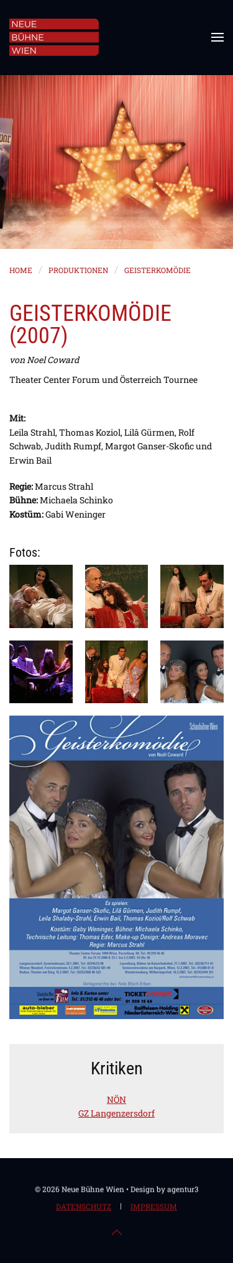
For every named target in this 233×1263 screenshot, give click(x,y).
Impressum (153, 1207)
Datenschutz (83, 1207)
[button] (217, 37)
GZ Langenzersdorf (116, 1113)
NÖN (116, 1099)
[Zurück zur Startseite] (54, 37)
